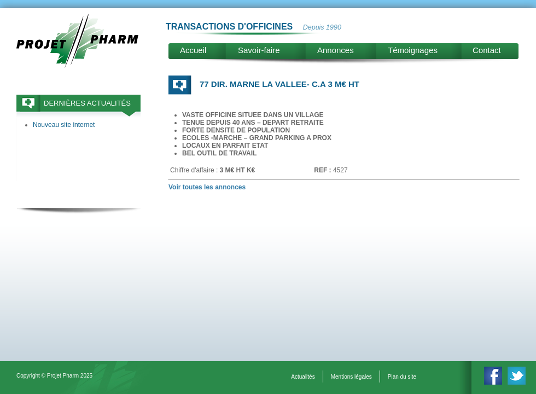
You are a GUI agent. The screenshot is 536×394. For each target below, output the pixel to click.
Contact (487, 50)
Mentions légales (351, 377)
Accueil (193, 50)
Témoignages (413, 50)
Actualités (302, 377)
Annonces (335, 50)
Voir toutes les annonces (207, 187)
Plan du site (402, 377)
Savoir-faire (259, 50)
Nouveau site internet (64, 125)
